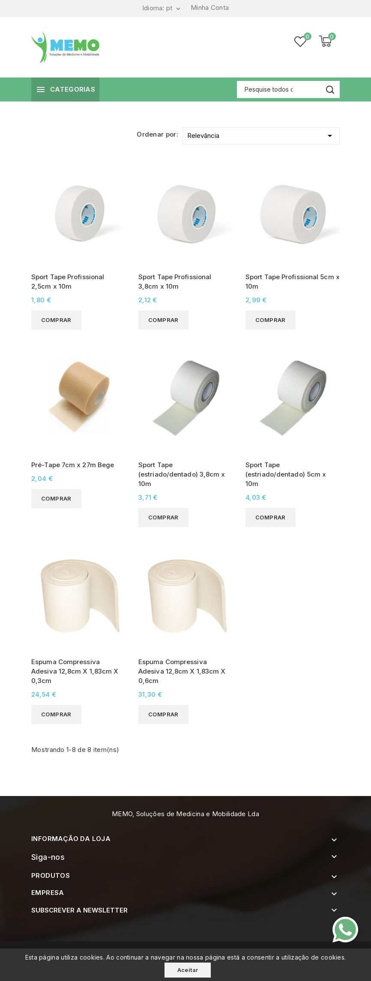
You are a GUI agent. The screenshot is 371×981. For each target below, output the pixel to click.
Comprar (56, 319)
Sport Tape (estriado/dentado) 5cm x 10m (285, 474)
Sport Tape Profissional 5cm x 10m (292, 281)
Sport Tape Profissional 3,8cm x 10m (174, 281)
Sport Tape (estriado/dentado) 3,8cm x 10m (181, 474)
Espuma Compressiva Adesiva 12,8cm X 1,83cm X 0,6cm (182, 671)
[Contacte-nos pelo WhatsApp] (345, 929)
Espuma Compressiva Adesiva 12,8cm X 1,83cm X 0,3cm (75, 671)
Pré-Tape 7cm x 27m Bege (72, 465)
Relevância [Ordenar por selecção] (261, 134)
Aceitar (187, 969)
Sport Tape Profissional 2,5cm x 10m (67, 281)
